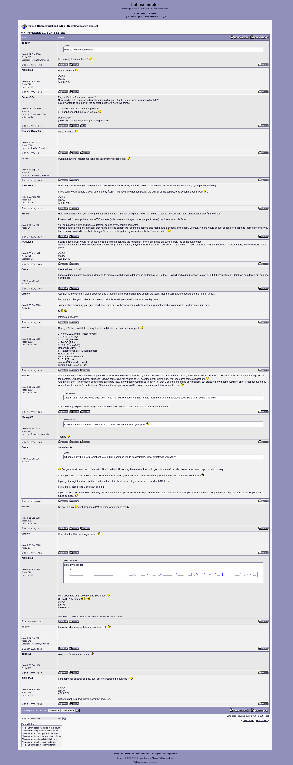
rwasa (153, 762)
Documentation (143, 754)
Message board (170, 754)
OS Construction (47, 26)
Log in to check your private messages (141, 16)
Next (63, 32)
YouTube (169, 758)
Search (144, 13)
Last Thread (248, 720)
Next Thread (262, 720)
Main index (118, 754)
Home (136, 13)
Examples (156, 754)
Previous (36, 32)
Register (153, 13)
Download (129, 754)
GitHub (162, 758)
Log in (163, 16)
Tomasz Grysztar (144, 758)
